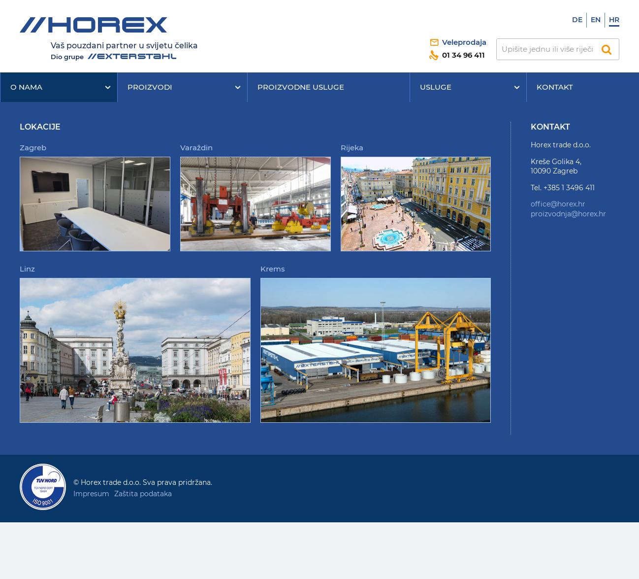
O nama (26, 87)
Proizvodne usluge (300, 87)
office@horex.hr (558, 204)
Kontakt (555, 87)
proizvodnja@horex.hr (568, 213)
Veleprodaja (464, 42)
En (596, 19)
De (577, 19)
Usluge (435, 87)
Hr (614, 19)
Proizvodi (150, 87)
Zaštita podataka (143, 493)
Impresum (91, 493)
